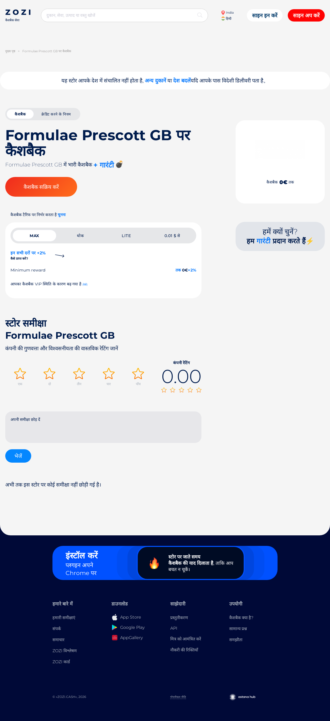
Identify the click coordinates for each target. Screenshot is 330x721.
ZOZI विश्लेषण (64, 650)
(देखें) (85, 284)
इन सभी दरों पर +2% (28, 255)
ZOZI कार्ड (61, 661)
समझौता (235, 639)
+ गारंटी (103, 165)
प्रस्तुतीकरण (179, 617)
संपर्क (56, 628)
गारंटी (263, 241)
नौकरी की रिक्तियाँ (184, 649)
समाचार (58, 639)
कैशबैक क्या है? (241, 617)
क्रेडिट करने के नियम (56, 114)
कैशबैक (20, 114)
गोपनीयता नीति (178, 697)
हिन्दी (226, 18)
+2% (192, 270)
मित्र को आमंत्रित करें (185, 638)
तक (178, 270)
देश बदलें (182, 80)
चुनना (62, 214)
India (227, 12)
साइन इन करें (264, 15)
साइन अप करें (306, 15)
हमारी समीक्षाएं (63, 617)
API (173, 628)
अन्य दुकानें (155, 80)
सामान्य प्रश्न (238, 628)
